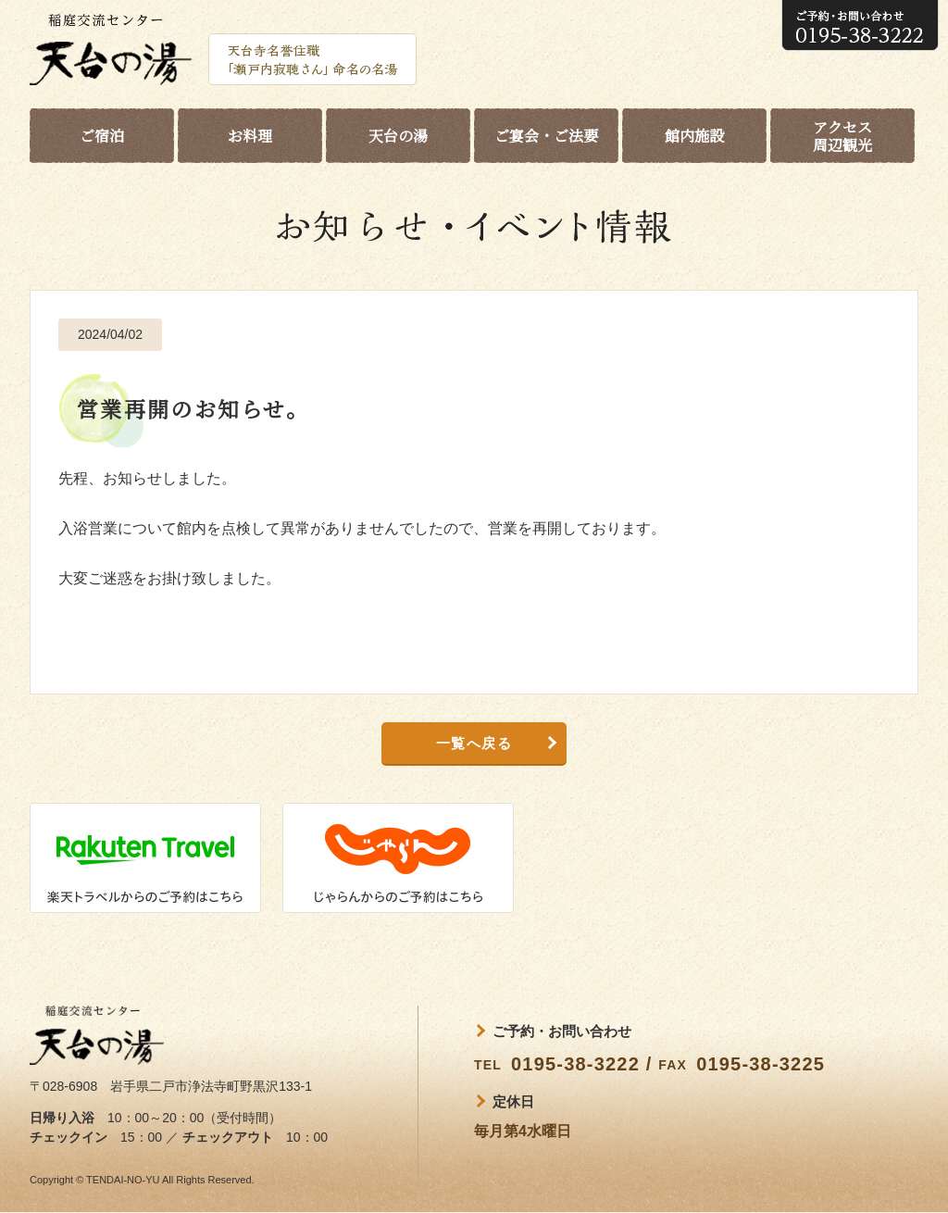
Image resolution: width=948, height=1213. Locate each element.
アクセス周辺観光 (842, 136)
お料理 (250, 135)
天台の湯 (398, 135)
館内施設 (694, 135)
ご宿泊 (102, 135)
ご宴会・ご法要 (546, 135)
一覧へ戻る (474, 743)
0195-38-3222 (575, 1064)
